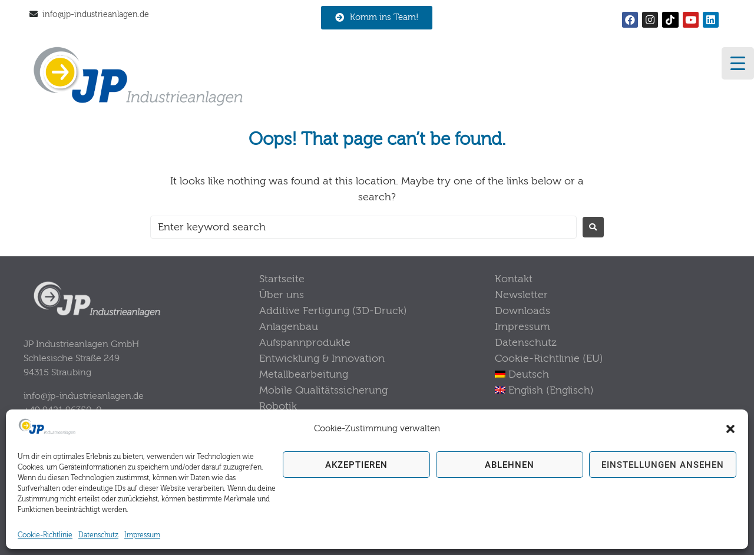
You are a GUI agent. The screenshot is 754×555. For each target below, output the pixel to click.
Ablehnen (509, 465)
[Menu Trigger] (738, 63)
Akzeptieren (356, 465)
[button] (730, 429)
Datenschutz (98, 535)
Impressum (142, 535)
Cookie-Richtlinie (45, 535)
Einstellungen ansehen (662, 465)
